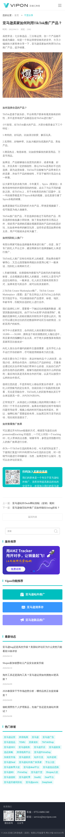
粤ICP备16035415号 (55, 833)
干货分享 (28, 15)
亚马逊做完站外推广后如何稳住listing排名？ (36, 507)
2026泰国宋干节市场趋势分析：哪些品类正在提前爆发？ (30, 693)
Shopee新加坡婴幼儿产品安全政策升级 (23, 663)
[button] (31, 571)
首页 (16, 15)
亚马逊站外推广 (32, 594)
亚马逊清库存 (33, 607)
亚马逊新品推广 (32, 620)
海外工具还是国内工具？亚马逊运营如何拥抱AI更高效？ (31, 677)
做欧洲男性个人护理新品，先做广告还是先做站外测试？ (30, 709)
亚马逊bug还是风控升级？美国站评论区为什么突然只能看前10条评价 (32, 649)
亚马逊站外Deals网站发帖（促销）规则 (33, 503)
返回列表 (32, 517)
